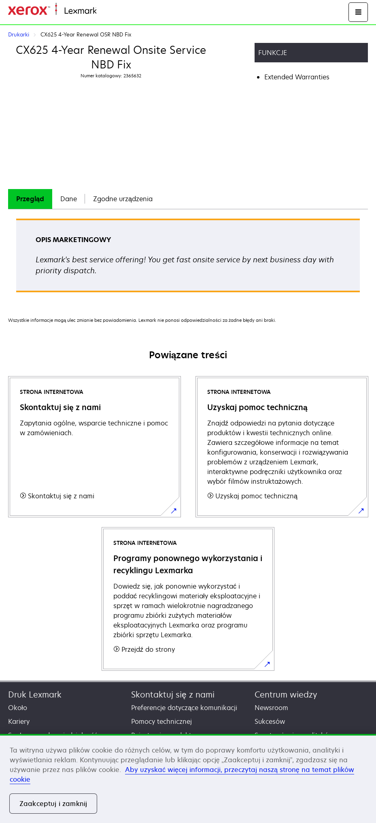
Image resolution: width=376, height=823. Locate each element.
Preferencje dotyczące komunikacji (184, 707)
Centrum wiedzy (286, 694)
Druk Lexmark (35, 694)
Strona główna (116, 11)
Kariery (19, 721)
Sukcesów (270, 721)
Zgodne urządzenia (123, 198)
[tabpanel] (188, 258)
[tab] (30, 199)
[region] (188, 778)
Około (17, 707)
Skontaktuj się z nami (172, 694)
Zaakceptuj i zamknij (53, 803)
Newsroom (271, 707)
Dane (68, 198)
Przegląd (30, 198)
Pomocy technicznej (161, 721)
